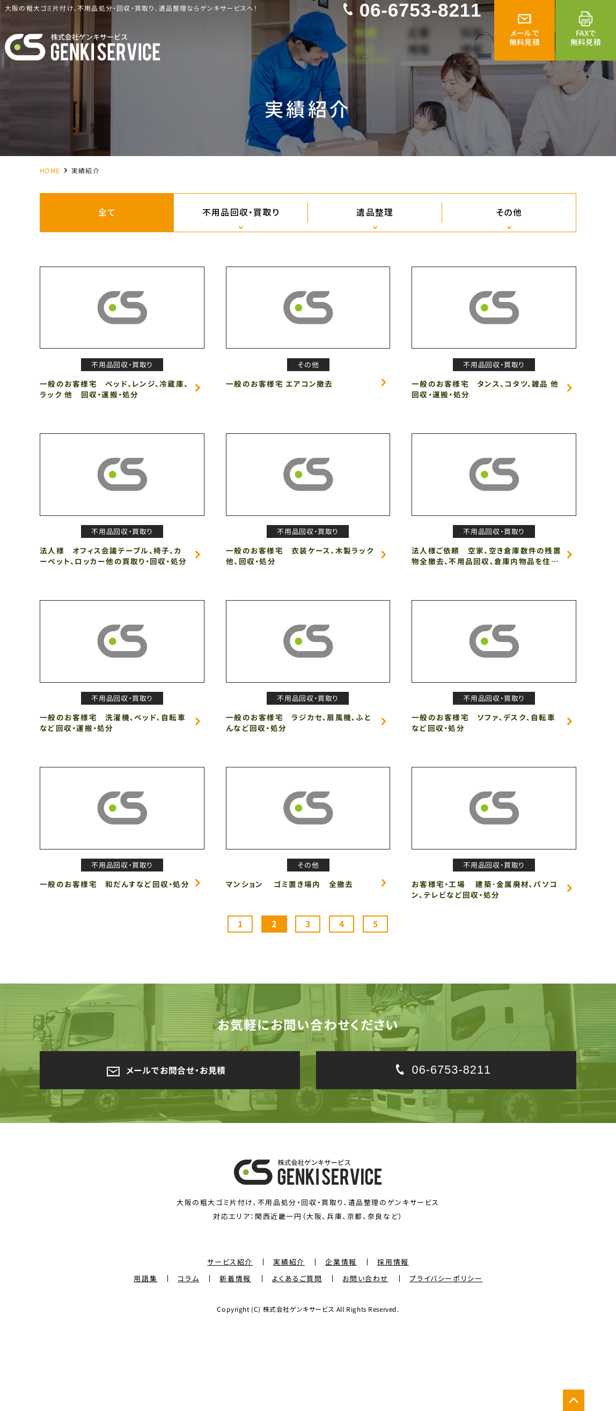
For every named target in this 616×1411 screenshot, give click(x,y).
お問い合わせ (366, 1355)
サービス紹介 (230, 1339)
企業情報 (340, 1339)
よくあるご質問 (297, 1355)
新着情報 (235, 1355)
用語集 (145, 1355)
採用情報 (392, 1339)
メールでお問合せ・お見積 (169, 1144)
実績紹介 (288, 1339)
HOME (50, 169)
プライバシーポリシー (445, 1355)
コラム (188, 1355)
